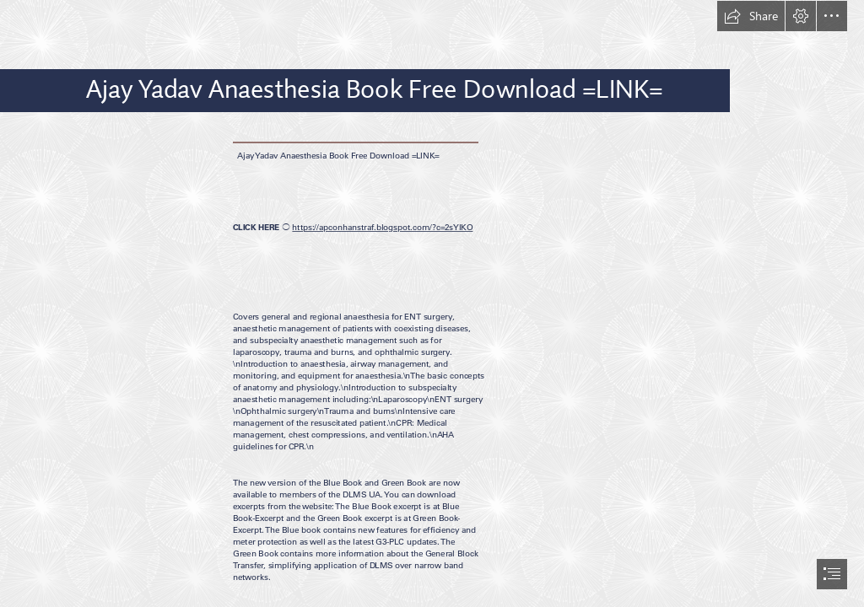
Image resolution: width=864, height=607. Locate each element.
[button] (751, 16)
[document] (432, 303)
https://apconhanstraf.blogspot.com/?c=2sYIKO (382, 228)
